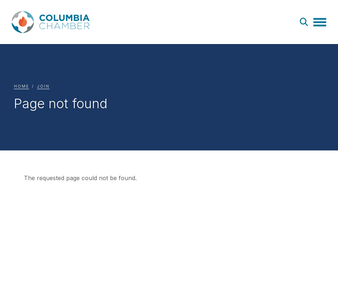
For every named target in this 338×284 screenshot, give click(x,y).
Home (21, 86)
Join (43, 86)
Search (304, 22)
